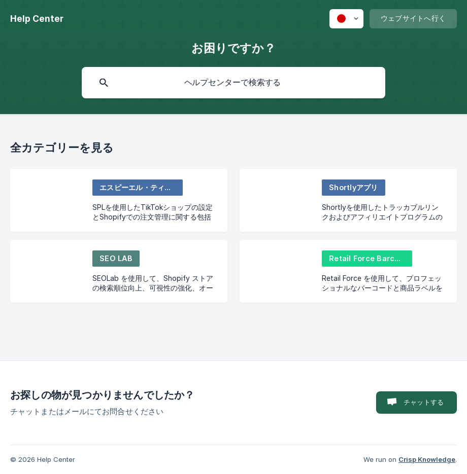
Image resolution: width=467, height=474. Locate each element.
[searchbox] (233, 82)
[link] (118, 200)
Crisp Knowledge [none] (426, 459)
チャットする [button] (424, 402)
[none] (36, 18)
